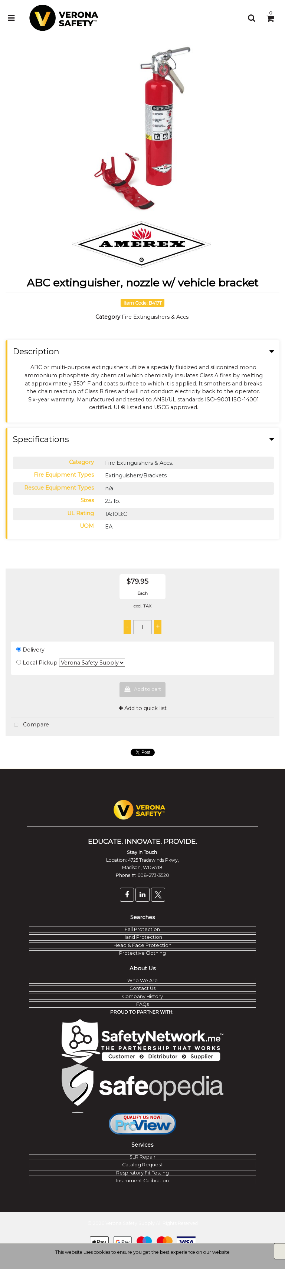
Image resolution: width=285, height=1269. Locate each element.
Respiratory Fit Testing (142, 1173)
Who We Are (142, 980)
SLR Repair (142, 1157)
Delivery (34, 649)
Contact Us (142, 988)
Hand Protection (142, 937)
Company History (142, 996)
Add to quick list (143, 708)
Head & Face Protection (142, 945)
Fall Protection (142, 929)
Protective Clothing (142, 953)
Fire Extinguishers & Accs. (156, 317)
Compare (30, 725)
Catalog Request (142, 1164)
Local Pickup (40, 662)
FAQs (142, 1004)
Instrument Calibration (142, 1180)
